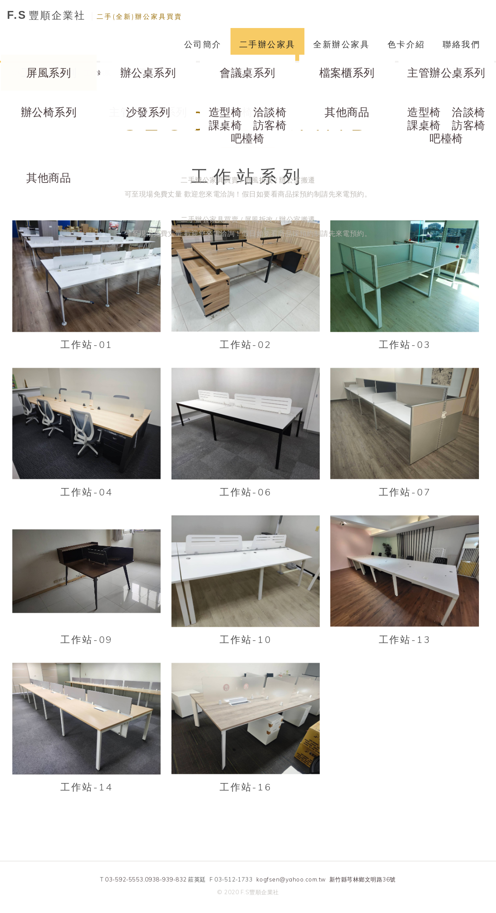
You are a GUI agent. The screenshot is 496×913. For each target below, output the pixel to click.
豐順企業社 (94, 15)
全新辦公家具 (341, 44)
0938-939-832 (166, 879)
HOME (17, 73)
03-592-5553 (124, 879)
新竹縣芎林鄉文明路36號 (362, 879)
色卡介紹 (406, 44)
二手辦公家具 (267, 44)
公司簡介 (203, 44)
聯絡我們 (461, 44)
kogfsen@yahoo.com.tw (291, 879)
